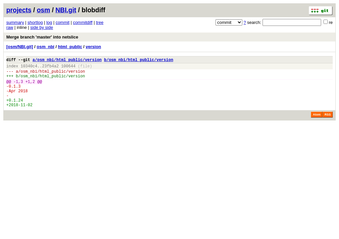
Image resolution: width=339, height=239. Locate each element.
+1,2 (30, 86)
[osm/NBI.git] (19, 46)
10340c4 (29, 68)
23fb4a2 (50, 68)
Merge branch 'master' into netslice (42, 37)
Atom (316, 124)
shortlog (35, 22)
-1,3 (18, 86)
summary (15, 22)
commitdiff (82, 22)
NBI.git (66, 10)
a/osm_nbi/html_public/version (67, 60)
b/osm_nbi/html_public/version (138, 60)
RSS (327, 124)
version (93, 46)
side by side (41, 27)
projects (18, 10)
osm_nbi (45, 46)
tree (99, 22)
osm (43, 10)
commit (63, 22)
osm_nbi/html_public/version (53, 74)
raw (9, 27)
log (49, 22)
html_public (70, 46)
